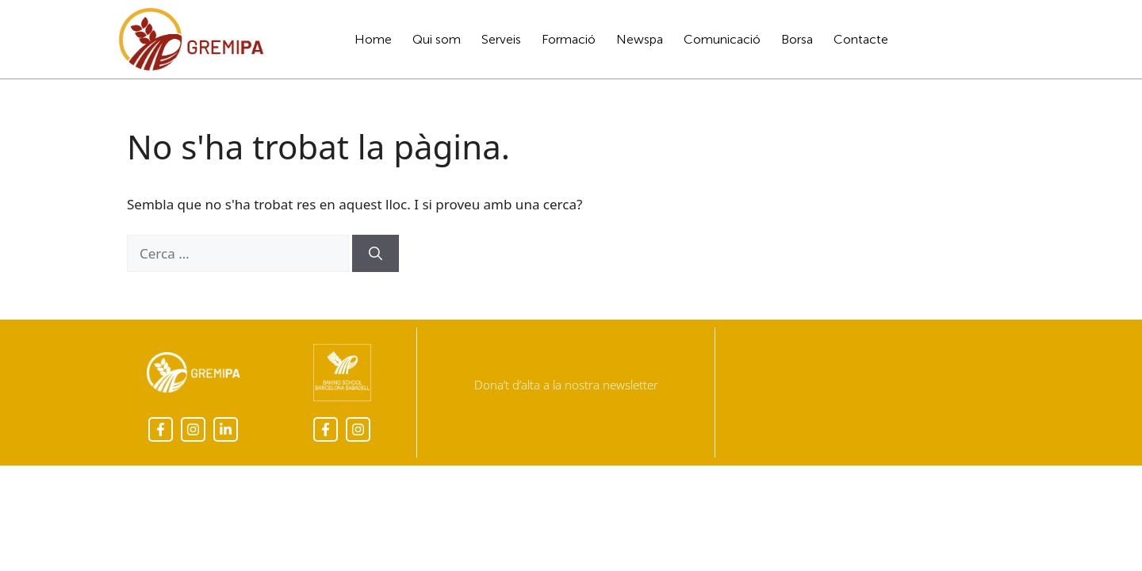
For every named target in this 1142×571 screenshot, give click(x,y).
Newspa (639, 39)
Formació (569, 39)
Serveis (501, 39)
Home (373, 39)
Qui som (436, 39)
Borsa (797, 39)
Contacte (861, 39)
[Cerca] (375, 254)
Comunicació (722, 39)
